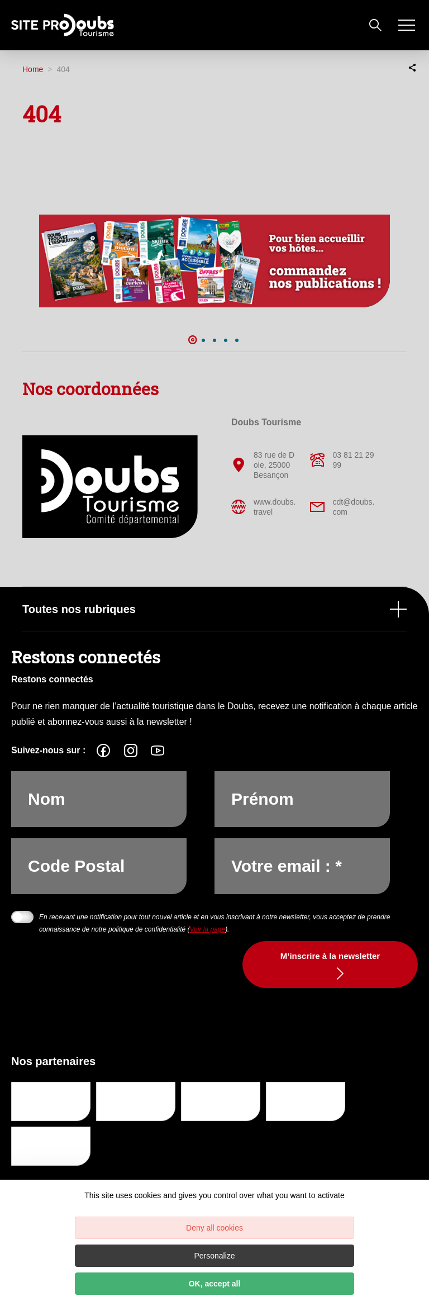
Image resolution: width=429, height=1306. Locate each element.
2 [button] (203, 340)
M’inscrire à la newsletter (330, 956)
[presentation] (124, 986)
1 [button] (192, 340)
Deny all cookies (214, 1227)
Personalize (214, 1255)
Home (32, 69)
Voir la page (208, 929)
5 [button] (237, 340)
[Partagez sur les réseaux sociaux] (412, 67)
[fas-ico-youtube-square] (157, 750)
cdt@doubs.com (342, 506)
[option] (214, 261)
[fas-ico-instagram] (130, 750)
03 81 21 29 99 (342, 459)
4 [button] (225, 340)
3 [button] (214, 340)
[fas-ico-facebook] (103, 750)
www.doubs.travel (263, 506)
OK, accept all (215, 1283)
